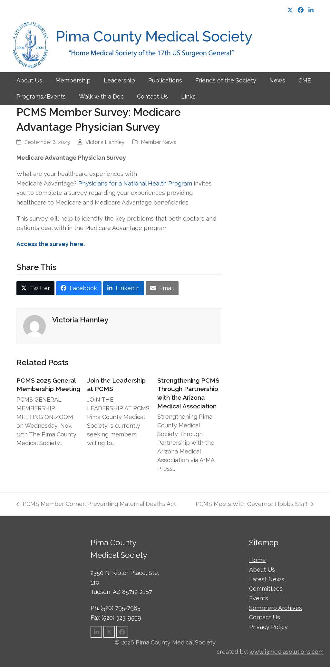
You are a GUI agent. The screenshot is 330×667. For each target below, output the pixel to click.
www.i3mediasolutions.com (286, 651)
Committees (266, 588)
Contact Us (264, 617)
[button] (35, 288)
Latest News (266, 579)
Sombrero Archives (275, 608)
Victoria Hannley (104, 142)
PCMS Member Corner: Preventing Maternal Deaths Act (96, 504)
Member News (158, 142)
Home (257, 560)
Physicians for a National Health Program (135, 183)
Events (258, 598)
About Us (262, 569)
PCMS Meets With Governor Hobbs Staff (254, 504)
